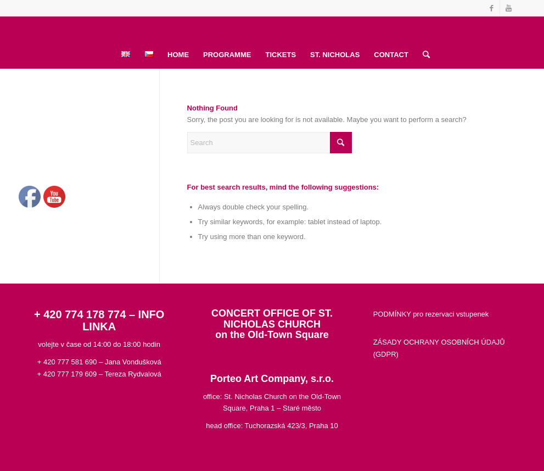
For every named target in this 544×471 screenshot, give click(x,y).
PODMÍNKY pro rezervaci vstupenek (431, 314)
